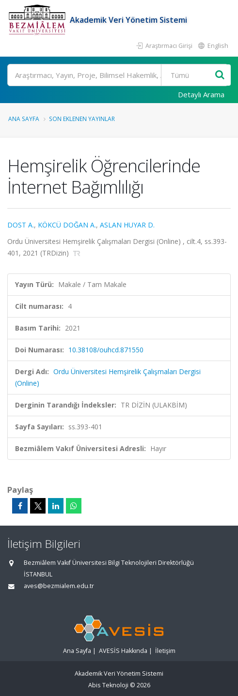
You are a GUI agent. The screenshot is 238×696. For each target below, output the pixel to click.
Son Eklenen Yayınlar (82, 118)
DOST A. (20, 224)
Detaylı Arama (201, 94)
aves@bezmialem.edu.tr (59, 586)
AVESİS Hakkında (123, 651)
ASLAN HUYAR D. (127, 224)
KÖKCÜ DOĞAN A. (67, 224)
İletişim (165, 651)
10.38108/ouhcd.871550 (105, 349)
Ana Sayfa (23, 118)
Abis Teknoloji (108, 685)
